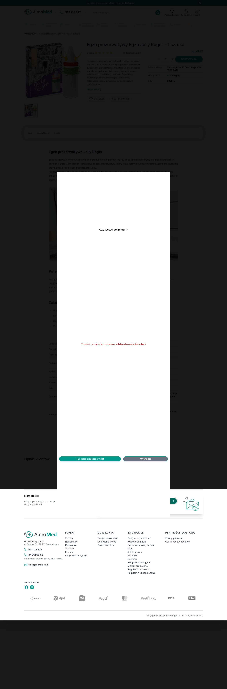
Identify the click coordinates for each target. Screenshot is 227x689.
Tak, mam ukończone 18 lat (90, 459)
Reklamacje (71, 541)
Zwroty (69, 538)
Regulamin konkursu (139, 569)
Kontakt (69, 552)
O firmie (69, 548)
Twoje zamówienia (107, 538)
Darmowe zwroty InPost (141, 545)
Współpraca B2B (137, 541)
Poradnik (132, 555)
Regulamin (71, 545)
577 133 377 (33, 549)
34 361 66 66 (33, 554)
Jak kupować (135, 552)
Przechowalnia (105, 545)
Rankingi (132, 559)
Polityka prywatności (139, 538)
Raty (130, 548)
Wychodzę (145, 459)
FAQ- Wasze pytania (76, 555)
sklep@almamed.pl (36, 565)
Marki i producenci (138, 565)
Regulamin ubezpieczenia (141, 572)
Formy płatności (174, 538)
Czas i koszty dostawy (177, 541)
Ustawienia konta (106, 541)
